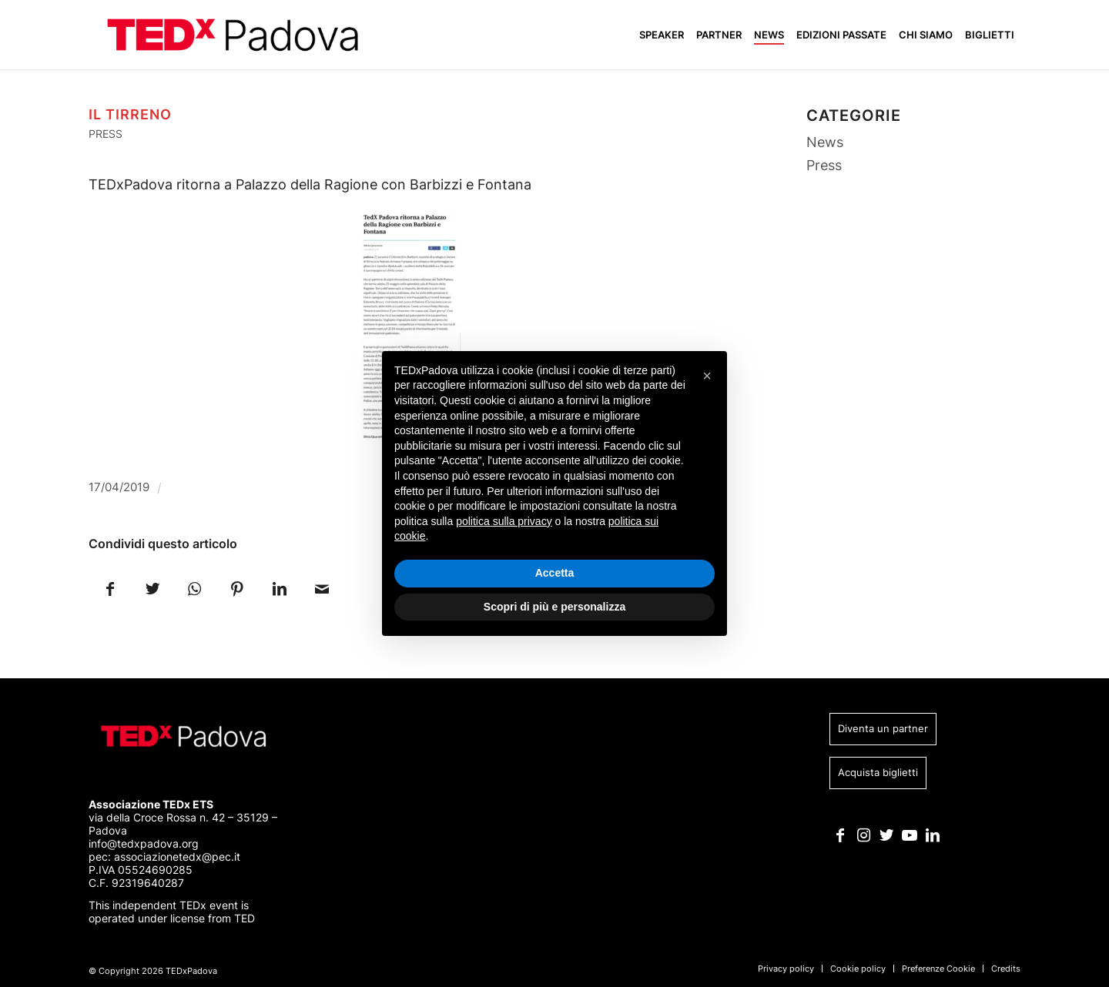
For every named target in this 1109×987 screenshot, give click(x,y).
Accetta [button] (555, 573)
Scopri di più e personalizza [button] (554, 607)
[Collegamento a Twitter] (887, 835)
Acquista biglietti (878, 772)
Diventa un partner (883, 728)
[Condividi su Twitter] (152, 588)
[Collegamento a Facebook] (840, 835)
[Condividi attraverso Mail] (321, 588)
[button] (707, 375)
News (824, 142)
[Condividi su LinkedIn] (279, 588)
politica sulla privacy (504, 521)
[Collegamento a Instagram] (864, 835)
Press (105, 133)
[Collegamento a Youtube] (910, 835)
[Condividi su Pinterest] (237, 588)
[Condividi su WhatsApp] (194, 588)
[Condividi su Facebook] (110, 588)
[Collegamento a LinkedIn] (933, 835)
